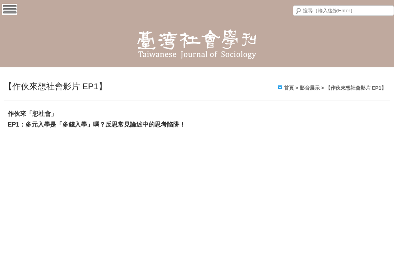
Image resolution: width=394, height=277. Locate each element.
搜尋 (298, 11)
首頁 (289, 88)
